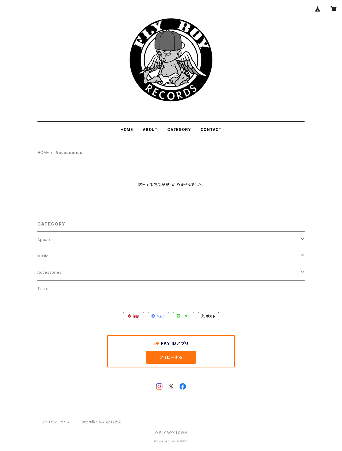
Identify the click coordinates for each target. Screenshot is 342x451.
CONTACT (211, 129)
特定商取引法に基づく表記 (102, 422)
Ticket (43, 288)
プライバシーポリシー (57, 422)
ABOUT (150, 129)
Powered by (171, 441)
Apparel (45, 239)
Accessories (49, 272)
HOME (127, 129)
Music (43, 256)
